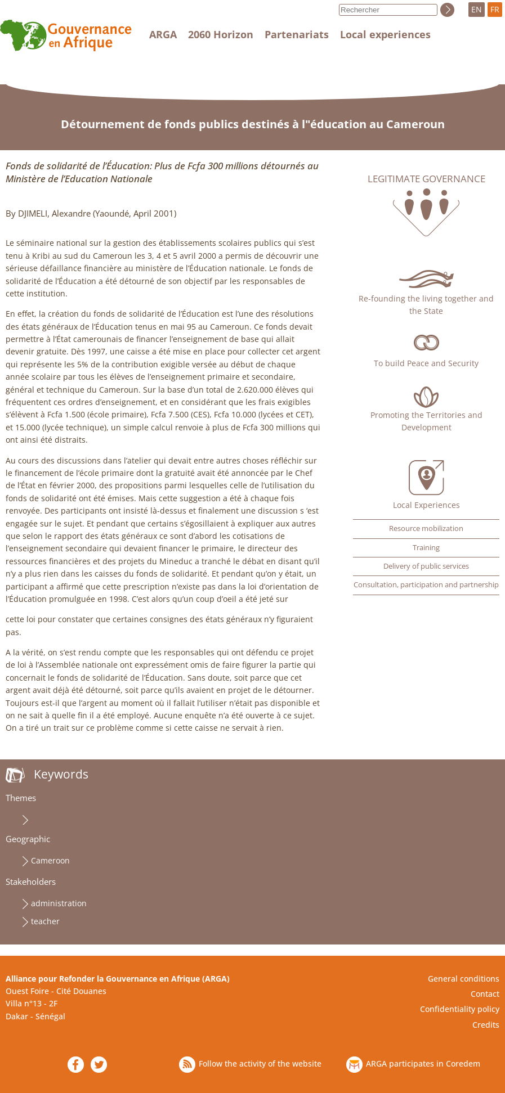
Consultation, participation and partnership (426, 585)
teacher (45, 921)
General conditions (463, 978)
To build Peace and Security (426, 363)
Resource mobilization (426, 528)
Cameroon (50, 860)
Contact (485, 993)
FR (494, 9)
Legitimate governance (426, 179)
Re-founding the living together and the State (426, 304)
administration (59, 903)
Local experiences (385, 34)
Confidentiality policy (459, 1009)
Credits (485, 1024)
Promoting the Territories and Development (426, 421)
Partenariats (297, 34)
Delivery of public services (426, 566)
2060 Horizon (220, 34)
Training (426, 547)
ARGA (163, 34)
